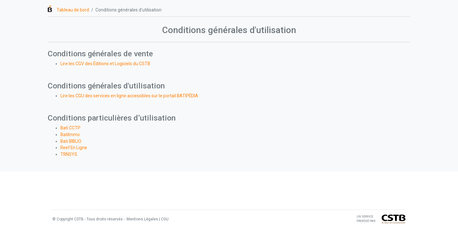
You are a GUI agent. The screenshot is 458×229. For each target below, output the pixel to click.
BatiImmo (70, 134)
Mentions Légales (142, 219)
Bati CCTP (70, 127)
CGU (165, 219)
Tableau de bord (73, 9)
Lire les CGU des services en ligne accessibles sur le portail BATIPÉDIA (129, 95)
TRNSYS (68, 154)
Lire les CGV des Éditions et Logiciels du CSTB (105, 63)
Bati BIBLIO (70, 141)
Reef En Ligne (73, 147)
